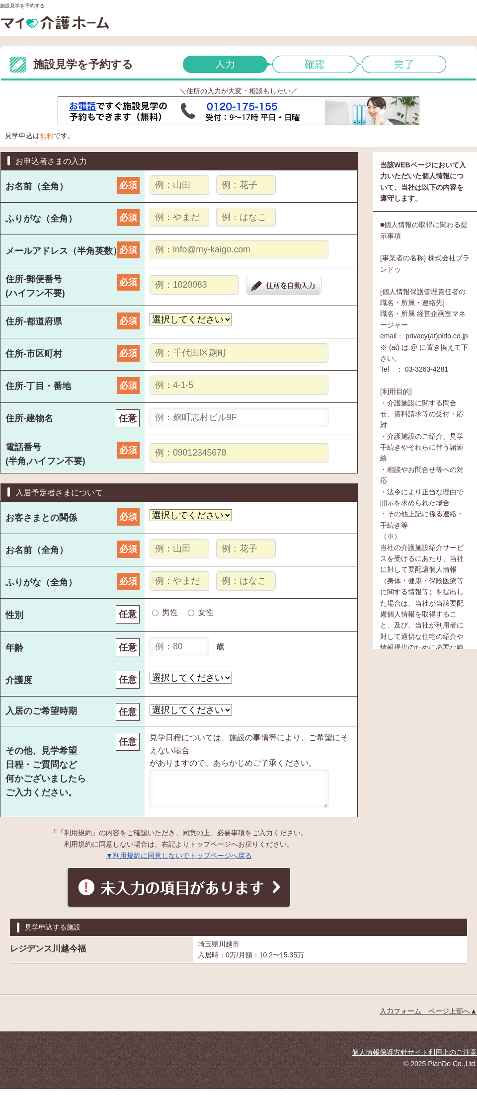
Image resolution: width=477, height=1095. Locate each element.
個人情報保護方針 (379, 1058)
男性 (170, 612)
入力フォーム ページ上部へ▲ (428, 1017)
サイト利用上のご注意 (442, 1058)
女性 (206, 612)
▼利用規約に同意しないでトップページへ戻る (179, 861)
